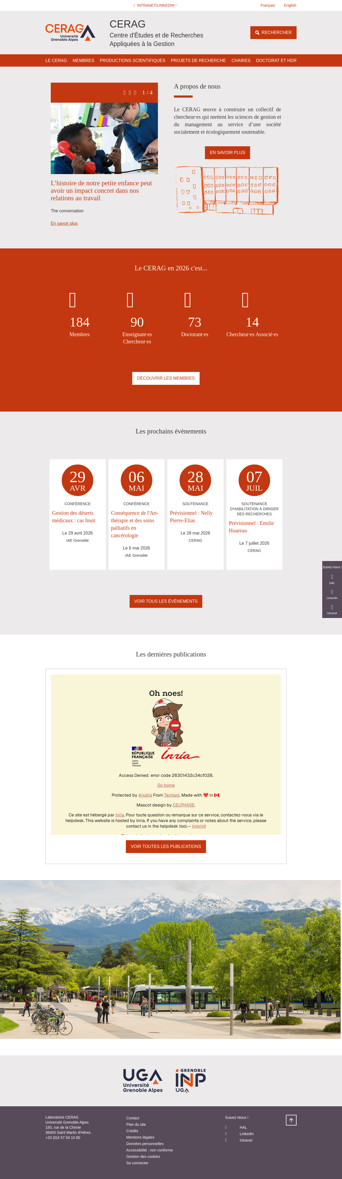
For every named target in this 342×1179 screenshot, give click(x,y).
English (290, 5)
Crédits (132, 1131)
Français (268, 5)
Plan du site (136, 1124)
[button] (156, 5)
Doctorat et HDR (276, 60)
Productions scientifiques (132, 60)
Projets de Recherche (198, 60)
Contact (132, 1118)
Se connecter (137, 1163)
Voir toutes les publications (166, 846)
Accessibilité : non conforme (149, 1150)
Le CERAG (56, 60)
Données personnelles (145, 1144)
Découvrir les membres (166, 378)
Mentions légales (140, 1137)
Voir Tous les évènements (166, 601)
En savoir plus (64, 223)
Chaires (240, 60)
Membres (83, 60)
